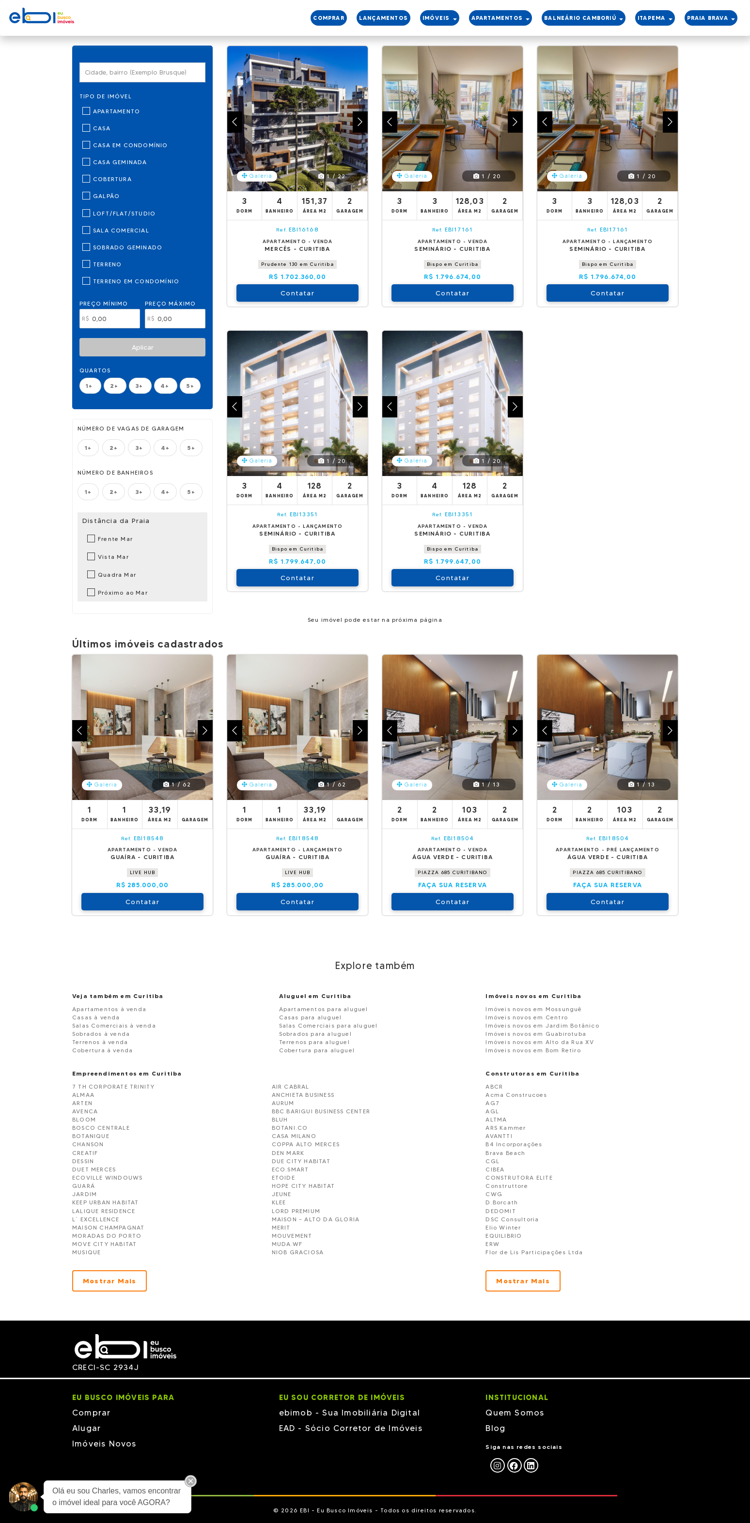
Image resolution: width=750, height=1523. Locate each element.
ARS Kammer (505, 1127)
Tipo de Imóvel (105, 96)
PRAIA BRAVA (711, 18)
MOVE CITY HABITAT (104, 1243)
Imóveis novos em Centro (526, 1017)
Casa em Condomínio (130, 145)
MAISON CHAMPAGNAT (108, 1227)
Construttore (506, 1185)
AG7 (492, 1103)
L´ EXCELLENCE (96, 1219)
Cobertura (112, 179)
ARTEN (82, 1103)
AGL (492, 1111)
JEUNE (282, 1194)
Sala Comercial (121, 230)
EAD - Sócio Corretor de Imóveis (350, 1428)
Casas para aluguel (310, 1017)
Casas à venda (96, 1017)
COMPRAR (328, 18)
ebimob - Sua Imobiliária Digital (349, 1412)
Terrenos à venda (100, 1042)
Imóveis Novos (104, 1443)
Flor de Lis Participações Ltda (534, 1252)
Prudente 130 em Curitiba (297, 264)
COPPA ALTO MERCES (306, 1144)
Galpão (106, 196)
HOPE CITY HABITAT (303, 1185)
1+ (90, 385)
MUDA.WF (287, 1243)
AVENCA (85, 1111)
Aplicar (143, 347)
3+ (140, 385)
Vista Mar (113, 556)
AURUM (283, 1103)
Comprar (91, 1412)
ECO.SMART (290, 1169)
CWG (493, 1194)
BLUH (280, 1119)
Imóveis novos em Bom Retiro (532, 1050)
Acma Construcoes (516, 1094)
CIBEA (494, 1169)
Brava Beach (505, 1152)
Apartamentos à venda (109, 1009)
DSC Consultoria (512, 1219)
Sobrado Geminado (127, 247)
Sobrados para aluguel (315, 1033)
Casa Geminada (120, 162)
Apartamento (116, 111)
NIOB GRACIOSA (298, 1252)
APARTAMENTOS (500, 18)
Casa (101, 128)
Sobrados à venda (101, 1033)
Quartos (94, 370)
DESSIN (83, 1161)
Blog (495, 1428)
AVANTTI (498, 1135)
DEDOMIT (500, 1211)
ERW (492, 1243)
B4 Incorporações (513, 1144)
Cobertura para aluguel (317, 1050)
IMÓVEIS (439, 18)
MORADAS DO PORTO (106, 1235)
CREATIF (85, 1152)
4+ (166, 385)
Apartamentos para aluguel (323, 1009)
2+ (115, 385)
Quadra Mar (117, 574)
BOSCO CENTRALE (101, 1127)
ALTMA (496, 1119)
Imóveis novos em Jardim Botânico (542, 1025)
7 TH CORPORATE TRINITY (113, 1086)
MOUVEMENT (292, 1235)
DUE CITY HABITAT (301, 1161)
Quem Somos (514, 1412)
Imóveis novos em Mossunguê (533, 1009)
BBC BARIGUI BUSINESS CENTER (321, 1111)
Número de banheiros (115, 472)
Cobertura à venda (102, 1050)
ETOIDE (283, 1177)
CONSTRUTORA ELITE (518, 1177)
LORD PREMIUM (296, 1211)
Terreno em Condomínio (136, 281)
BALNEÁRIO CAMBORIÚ (583, 18)
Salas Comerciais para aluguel (328, 1025)
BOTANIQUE (90, 1135)
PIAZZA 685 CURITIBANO (452, 872)
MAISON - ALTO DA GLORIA (316, 1219)
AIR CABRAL (291, 1086)
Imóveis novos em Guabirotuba (535, 1033)
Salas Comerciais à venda (114, 1025)
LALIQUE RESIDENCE (103, 1211)
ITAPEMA (655, 18)
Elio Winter (503, 1227)
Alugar (86, 1428)
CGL (492, 1161)
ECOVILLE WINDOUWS (107, 1177)
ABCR (494, 1086)
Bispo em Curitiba (452, 264)
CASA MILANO (294, 1135)
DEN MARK (288, 1152)
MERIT (281, 1227)
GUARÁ (83, 1185)
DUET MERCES (94, 1169)
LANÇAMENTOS (383, 18)
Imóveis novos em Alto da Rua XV (539, 1042)
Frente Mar (115, 538)
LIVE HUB (143, 872)
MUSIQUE (86, 1252)
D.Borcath (501, 1202)
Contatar (297, 293)
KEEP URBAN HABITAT (105, 1202)
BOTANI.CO (290, 1127)
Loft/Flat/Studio (124, 213)
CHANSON (88, 1144)
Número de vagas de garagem (131, 428)
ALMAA (83, 1094)
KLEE (279, 1202)
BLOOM (84, 1119)
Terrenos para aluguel (314, 1042)
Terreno (107, 264)
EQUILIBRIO (503, 1235)
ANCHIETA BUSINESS (303, 1094)
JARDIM (84, 1194)
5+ (190, 385)
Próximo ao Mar (123, 592)
